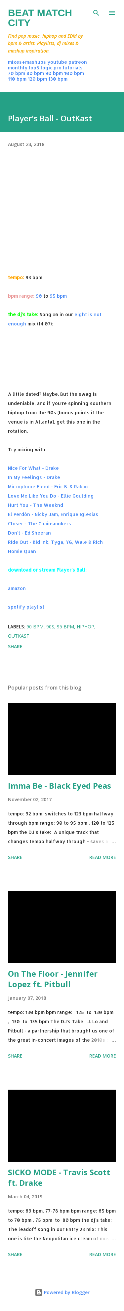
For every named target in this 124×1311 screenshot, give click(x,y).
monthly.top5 (23, 67)
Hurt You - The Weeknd (35, 505)
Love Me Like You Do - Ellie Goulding (51, 496)
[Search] (96, 12)
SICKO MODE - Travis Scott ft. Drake (59, 1177)
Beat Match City (40, 17)
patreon (77, 62)
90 (39, 296)
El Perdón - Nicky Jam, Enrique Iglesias (53, 514)
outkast (18, 636)
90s (50, 626)
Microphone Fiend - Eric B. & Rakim (48, 486)
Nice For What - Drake (33, 468)
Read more (102, 857)
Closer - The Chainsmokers (39, 523)
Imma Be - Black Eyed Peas (59, 785)
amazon (17, 588)
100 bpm (74, 73)
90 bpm (54, 73)
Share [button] (15, 646)
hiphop (85, 626)
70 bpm (16, 73)
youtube (57, 62)
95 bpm (58, 296)
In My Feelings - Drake (34, 477)
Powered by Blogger (62, 1292)
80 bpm (35, 73)
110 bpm (17, 79)
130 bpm (57, 79)
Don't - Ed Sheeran (29, 533)
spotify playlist (26, 607)
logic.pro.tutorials (62, 67)
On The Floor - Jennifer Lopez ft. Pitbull (53, 979)
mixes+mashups (27, 62)
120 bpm (37, 79)
